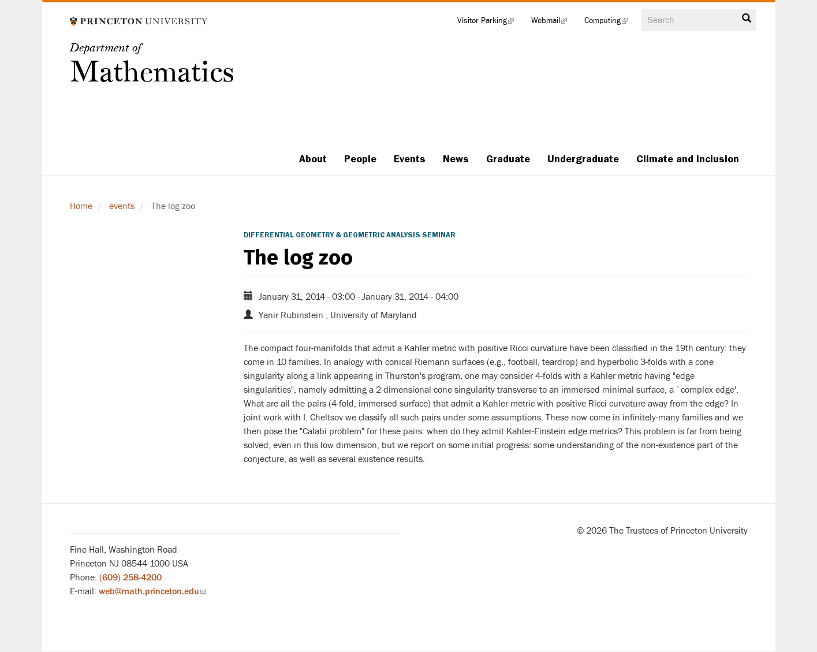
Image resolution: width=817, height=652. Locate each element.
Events (410, 159)
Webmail (553, 23)
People (360, 159)
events (122, 206)
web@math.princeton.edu (152, 591)
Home (81, 206)
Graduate (508, 159)
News (456, 159)
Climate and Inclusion (687, 159)
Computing (610, 23)
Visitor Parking (490, 23)
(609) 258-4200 (130, 577)
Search (746, 18)
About (313, 159)
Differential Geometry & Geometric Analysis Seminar (350, 235)
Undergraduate (583, 159)
